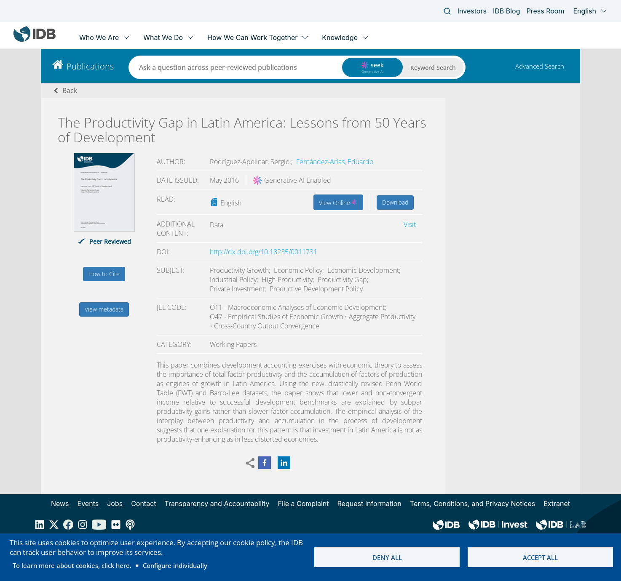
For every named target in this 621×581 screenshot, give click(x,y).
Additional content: (176, 228)
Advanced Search (539, 66)
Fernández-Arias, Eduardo (334, 161)
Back (69, 90)
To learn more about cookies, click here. (72, 565)
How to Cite (104, 274)
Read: (166, 199)
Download (395, 202)
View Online (338, 202)
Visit (410, 224)
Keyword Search (433, 68)
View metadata (104, 309)
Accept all (540, 557)
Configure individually (175, 565)
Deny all (387, 557)
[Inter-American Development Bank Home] (34, 40)
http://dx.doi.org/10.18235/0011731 (263, 251)
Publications (90, 66)
